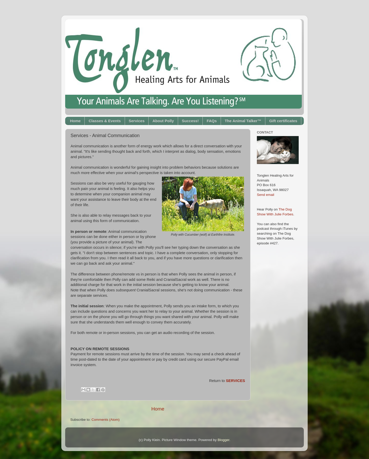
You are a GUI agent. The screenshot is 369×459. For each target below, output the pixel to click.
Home (75, 121)
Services (137, 121)
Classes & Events (105, 121)
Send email (265, 195)
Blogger (223, 440)
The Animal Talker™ (243, 121)
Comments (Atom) (106, 420)
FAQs (212, 121)
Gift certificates (283, 121)
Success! (190, 121)
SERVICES (235, 381)
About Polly (163, 121)
